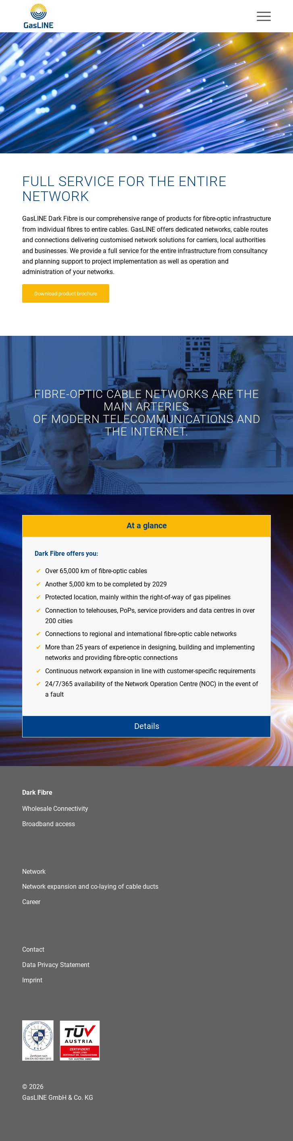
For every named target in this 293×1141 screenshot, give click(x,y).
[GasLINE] (121, 16)
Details (146, 726)
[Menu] (260, 16)
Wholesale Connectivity (55, 808)
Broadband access (48, 824)
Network (34, 871)
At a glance (147, 525)
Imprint (32, 980)
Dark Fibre (37, 792)
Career (31, 902)
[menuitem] (260, 16)
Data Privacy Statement (55, 965)
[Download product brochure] (65, 293)
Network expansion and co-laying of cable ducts (90, 886)
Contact (33, 949)
